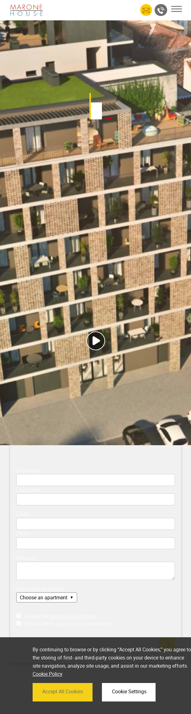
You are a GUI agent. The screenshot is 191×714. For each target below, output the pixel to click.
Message (26, 558)
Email (22, 514)
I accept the (56, 616)
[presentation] (59, 642)
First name (28, 470)
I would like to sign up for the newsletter (63, 623)
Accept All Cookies (62, 701)
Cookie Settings (129, 701)
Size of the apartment (40, 588)
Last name (28, 489)
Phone (23, 533)
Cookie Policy (47, 684)
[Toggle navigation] (176, 9)
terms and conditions (73, 616)
